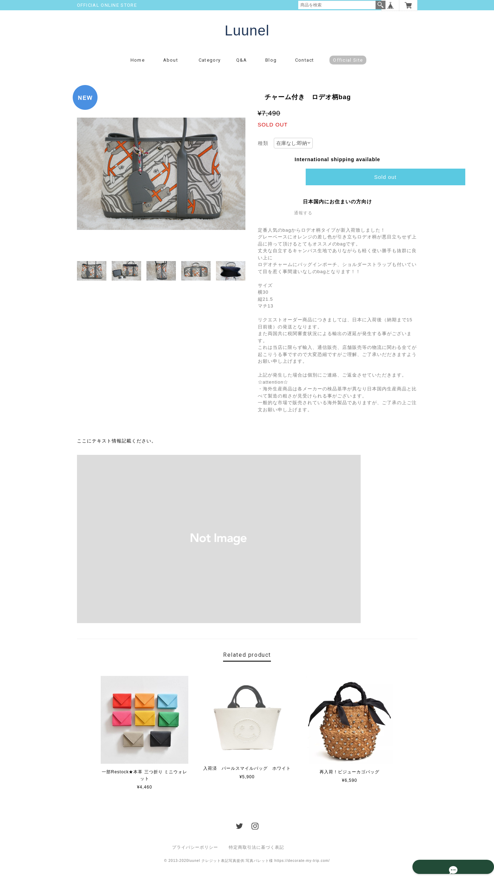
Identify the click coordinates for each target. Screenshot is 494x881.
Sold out (385, 182)
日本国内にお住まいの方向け (337, 207)
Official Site (348, 65)
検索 (380, 5)
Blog (271, 65)
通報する (303, 218)
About (173, 65)
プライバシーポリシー (195, 852)
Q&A (241, 65)
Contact (304, 65)
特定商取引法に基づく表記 (256, 852)
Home (138, 65)
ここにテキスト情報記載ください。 (116, 446)
